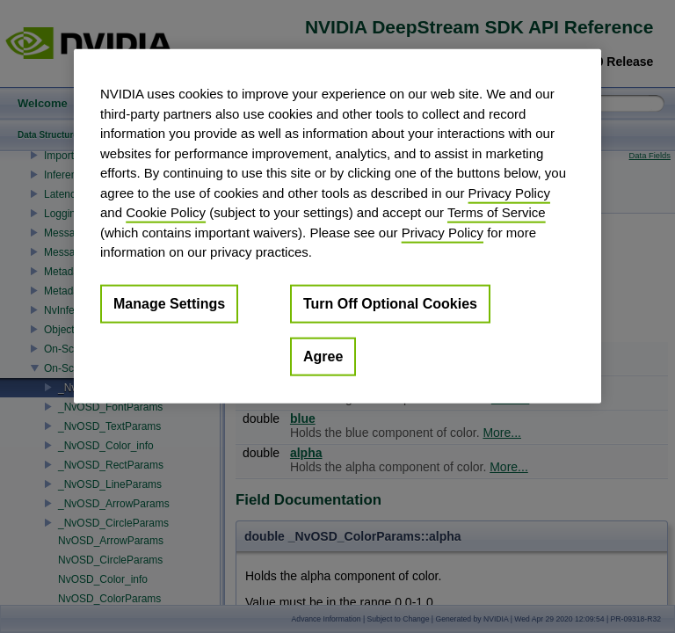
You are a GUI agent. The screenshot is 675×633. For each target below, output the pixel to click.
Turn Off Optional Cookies (390, 302)
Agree (323, 355)
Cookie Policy (166, 212)
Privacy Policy (509, 192)
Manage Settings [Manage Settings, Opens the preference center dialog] (169, 302)
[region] (337, 226)
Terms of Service (496, 212)
